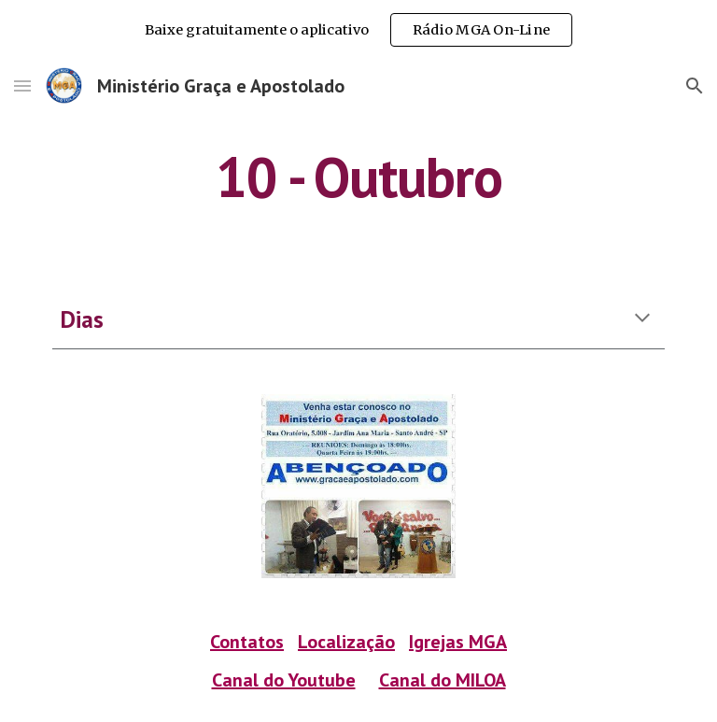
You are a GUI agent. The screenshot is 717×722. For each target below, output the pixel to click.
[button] (22, 85)
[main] (358, 176)
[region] (358, 30)
